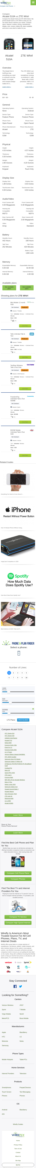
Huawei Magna (9, 791)
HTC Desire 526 (9, 735)
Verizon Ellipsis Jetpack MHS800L (15, 754)
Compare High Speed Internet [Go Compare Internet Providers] (18, 923)
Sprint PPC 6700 (10, 773)
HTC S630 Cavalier (10, 757)
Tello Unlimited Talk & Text (17, 335)
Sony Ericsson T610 (11, 794)
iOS (3, 1114)
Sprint (4, 1009)
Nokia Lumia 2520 (10, 784)
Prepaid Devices (25, 1087)
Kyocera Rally (9, 777)
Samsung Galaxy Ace (11, 787)
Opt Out (18, 1165)
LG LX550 (8, 801)
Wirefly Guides (18, 1124)
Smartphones (6, 1087)
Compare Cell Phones (6, 6)
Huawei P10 (8, 740)
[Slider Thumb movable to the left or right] (8, 692)
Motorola (5, 1041)
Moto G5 (7, 770)
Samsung (5, 1045)
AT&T (21, 1005)
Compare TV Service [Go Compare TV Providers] (18, 917)
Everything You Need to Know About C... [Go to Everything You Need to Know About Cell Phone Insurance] (12, 494)
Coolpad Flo (8, 768)
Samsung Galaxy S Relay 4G (13, 761)
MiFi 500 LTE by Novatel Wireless (15, 780)
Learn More (18, 815)
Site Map (18, 1160)
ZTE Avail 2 (8, 775)
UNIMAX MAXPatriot (11, 738)
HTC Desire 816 (9, 733)
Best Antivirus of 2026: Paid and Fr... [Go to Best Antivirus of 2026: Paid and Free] (11, 629)
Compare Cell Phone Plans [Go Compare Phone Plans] (18, 873)
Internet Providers (8, 1073)
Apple (4, 1032)
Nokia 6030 (8, 743)
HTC (3, 1037)
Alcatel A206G (9, 803)
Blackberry (23, 1110)
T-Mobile (22, 1009)
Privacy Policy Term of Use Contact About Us (18, 1150)
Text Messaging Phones (25, 1094)
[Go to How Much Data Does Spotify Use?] (18, 580)
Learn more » (6, 87)
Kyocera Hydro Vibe (11, 745)
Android (4, 1110)
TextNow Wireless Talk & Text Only (16, 366)
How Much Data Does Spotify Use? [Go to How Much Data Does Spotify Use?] (11, 595)
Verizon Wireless (7, 1005)
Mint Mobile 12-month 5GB (17, 303)
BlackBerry (23, 1032)
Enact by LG (8, 747)
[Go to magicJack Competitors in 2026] (18, 547)
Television (23, 1073)
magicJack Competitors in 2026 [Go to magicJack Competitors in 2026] (9, 561)
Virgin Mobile (6, 1014)
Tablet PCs (23, 1059)
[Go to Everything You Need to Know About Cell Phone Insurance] (18, 479)
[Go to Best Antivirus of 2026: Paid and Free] (18, 614)
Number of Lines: (18, 667)
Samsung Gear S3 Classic (12, 759)
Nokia (22, 1041)
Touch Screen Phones (6, 1094)
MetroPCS (5, 1018)
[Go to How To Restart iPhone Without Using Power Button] (18, 513)
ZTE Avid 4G (8, 796)
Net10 (22, 1014)
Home (18, 1140)
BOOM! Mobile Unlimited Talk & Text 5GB (17, 432)
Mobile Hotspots (7, 1059)
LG (21, 1037)
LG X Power (8, 752)
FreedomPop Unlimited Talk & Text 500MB (17, 398)
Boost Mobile (24, 1018)
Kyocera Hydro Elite (11, 750)
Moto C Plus (8, 782)
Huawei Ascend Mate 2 (11, 789)
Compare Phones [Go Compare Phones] (18, 879)
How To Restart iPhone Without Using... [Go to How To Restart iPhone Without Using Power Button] (12, 528)
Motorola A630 (9, 798)
